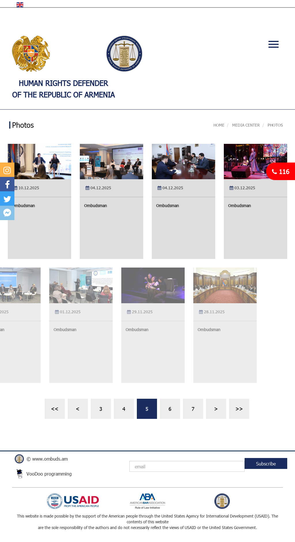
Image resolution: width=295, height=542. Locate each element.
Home (218, 125)
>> (239, 408)
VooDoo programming (49, 474)
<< (54, 408)
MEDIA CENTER (245, 125)
